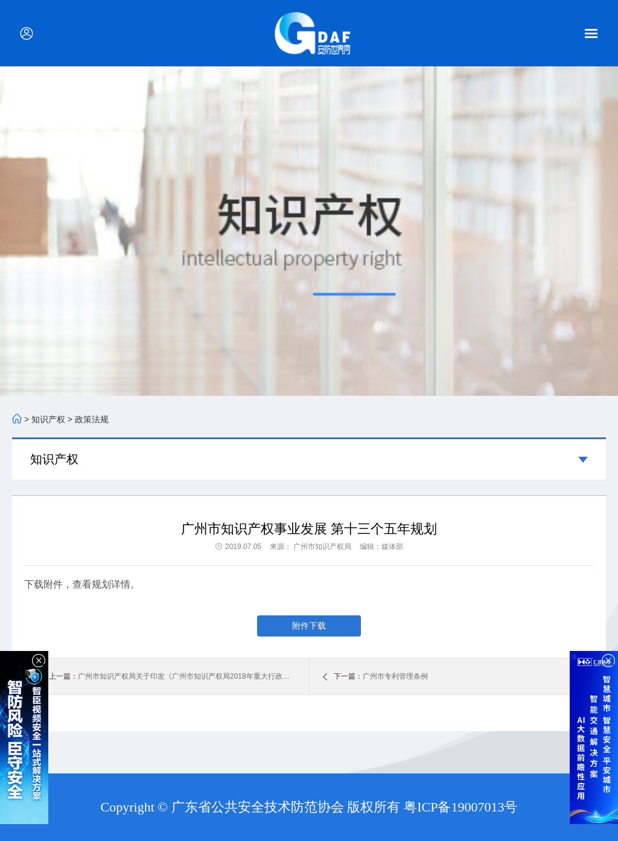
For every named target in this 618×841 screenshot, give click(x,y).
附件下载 (309, 625)
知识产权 (48, 419)
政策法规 (92, 419)
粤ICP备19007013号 (460, 806)
